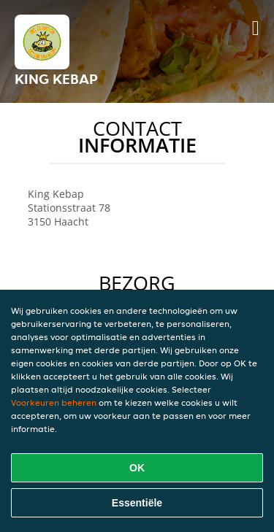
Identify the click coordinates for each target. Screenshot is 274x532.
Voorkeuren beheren (53, 402)
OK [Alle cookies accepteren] (137, 468)
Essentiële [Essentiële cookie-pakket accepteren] (137, 503)
